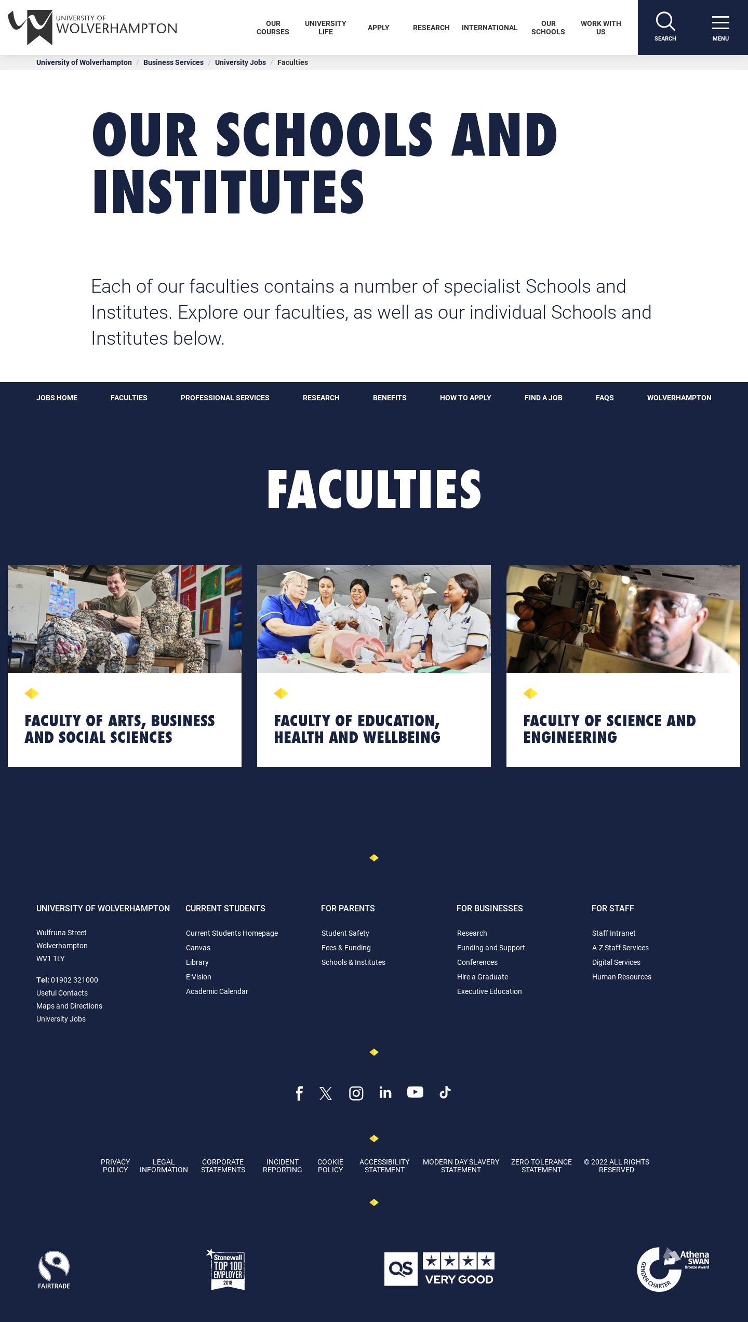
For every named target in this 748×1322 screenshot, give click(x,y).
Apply (379, 27)
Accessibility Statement (384, 1165)
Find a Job (544, 397)
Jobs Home (56, 397)
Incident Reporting (282, 1165)
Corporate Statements (223, 1165)
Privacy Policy (115, 1165)
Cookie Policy (330, 1165)
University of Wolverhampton (84, 62)
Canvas (198, 947)
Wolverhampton (679, 397)
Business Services (173, 62)
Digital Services (616, 962)
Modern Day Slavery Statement (461, 1165)
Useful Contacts (62, 993)
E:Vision (198, 976)
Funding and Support (491, 947)
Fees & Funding (346, 947)
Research (431, 27)
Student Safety (345, 933)
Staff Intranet (614, 933)
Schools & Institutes (353, 962)
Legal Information (164, 1165)
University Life (325, 27)
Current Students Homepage (232, 933)
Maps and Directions (69, 1006)
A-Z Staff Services (620, 947)
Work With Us (601, 27)
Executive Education (489, 991)
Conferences (477, 962)
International (490, 27)
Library (197, 962)
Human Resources (621, 976)
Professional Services (225, 397)
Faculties (129, 397)
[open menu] (720, 27)
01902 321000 (74, 980)
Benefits (390, 397)
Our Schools (548, 27)
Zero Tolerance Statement (541, 1165)
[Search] (665, 27)
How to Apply (465, 397)
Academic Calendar (217, 991)
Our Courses (273, 27)
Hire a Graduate (482, 976)
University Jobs (240, 62)
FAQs (605, 397)
